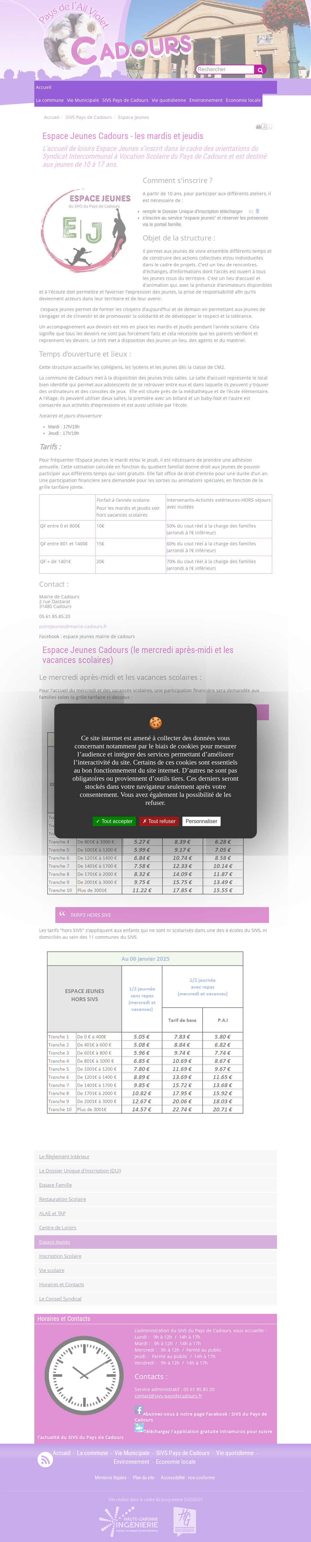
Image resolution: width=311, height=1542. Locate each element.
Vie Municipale (83, 100)
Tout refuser (159, 821)
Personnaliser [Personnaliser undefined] (201, 821)
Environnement (206, 100)
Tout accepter (114, 821)
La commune (50, 100)
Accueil (43, 87)
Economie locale (243, 100)
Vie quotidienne (169, 100)
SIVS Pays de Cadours (125, 100)
